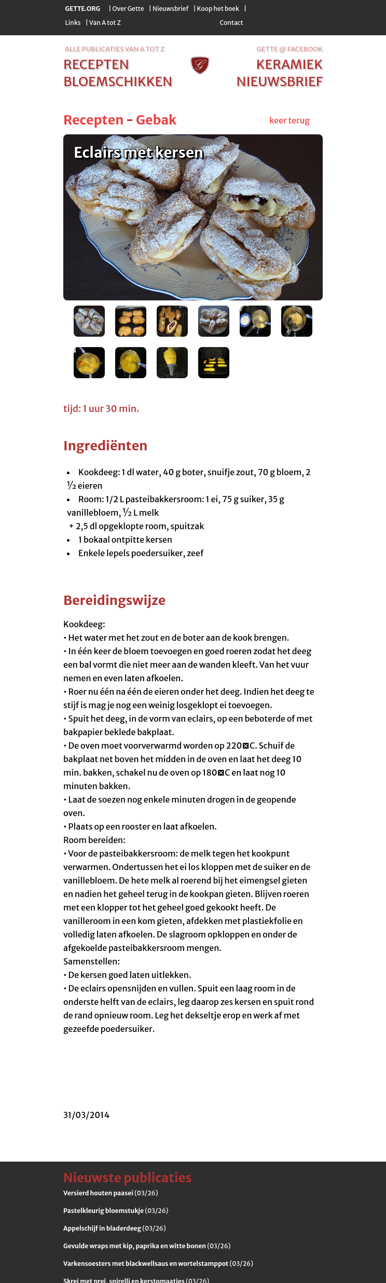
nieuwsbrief (280, 81)
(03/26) (110, 1193)
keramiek (289, 64)
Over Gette (128, 8)
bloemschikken (117, 81)
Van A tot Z (105, 22)
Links (73, 22)
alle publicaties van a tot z (114, 49)
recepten (96, 64)
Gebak (156, 120)
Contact (231, 22)
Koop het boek (218, 8)
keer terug (289, 120)
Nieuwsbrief (170, 8)
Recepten (93, 120)
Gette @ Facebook (290, 49)
